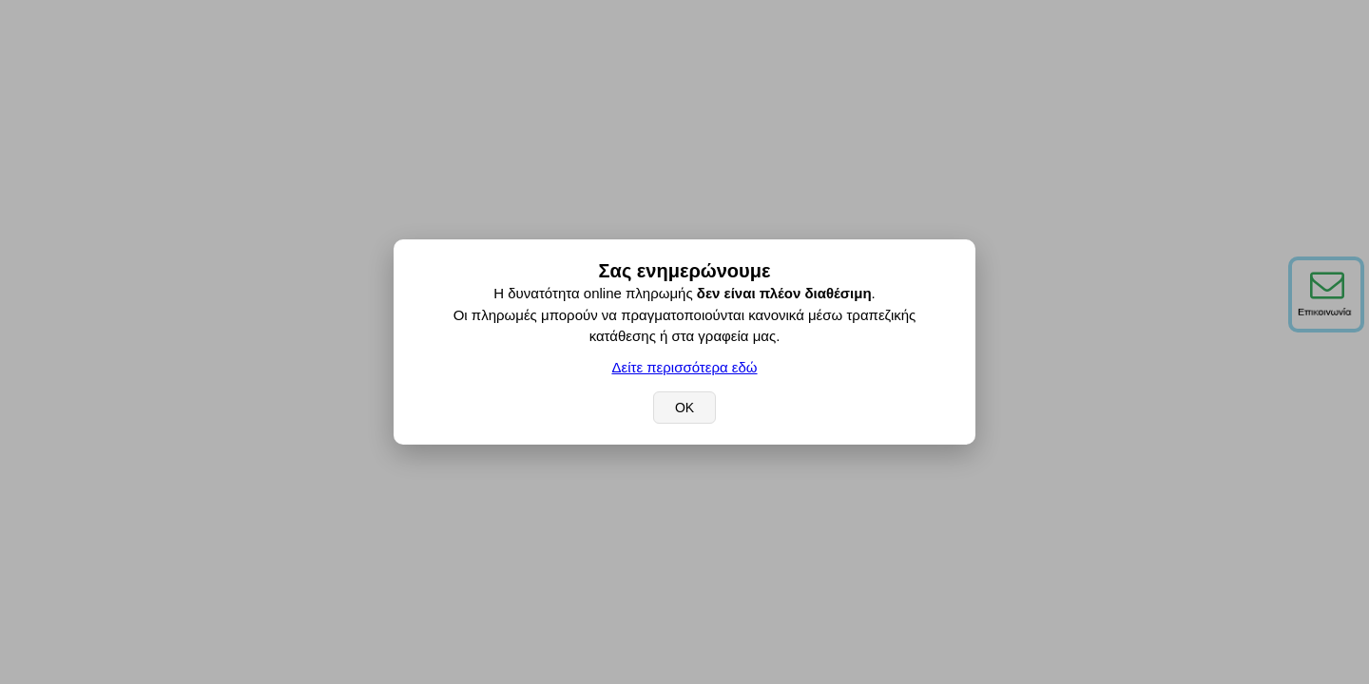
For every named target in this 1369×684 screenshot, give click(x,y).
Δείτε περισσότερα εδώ (684, 367)
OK (684, 407)
